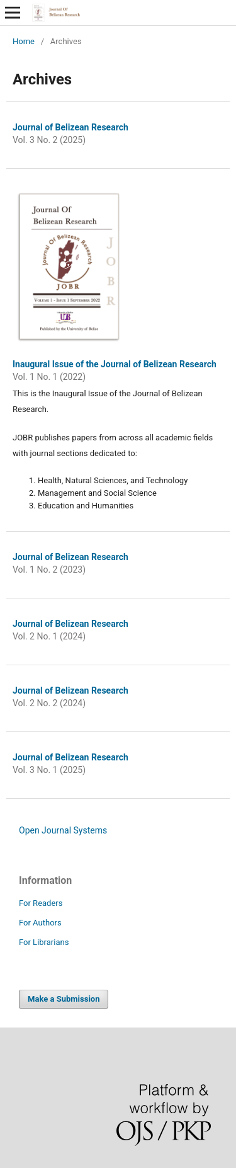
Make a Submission (63, 999)
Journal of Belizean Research (70, 127)
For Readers (41, 903)
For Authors (40, 922)
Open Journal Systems (63, 830)
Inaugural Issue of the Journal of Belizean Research (114, 364)
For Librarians (44, 942)
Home (24, 41)
